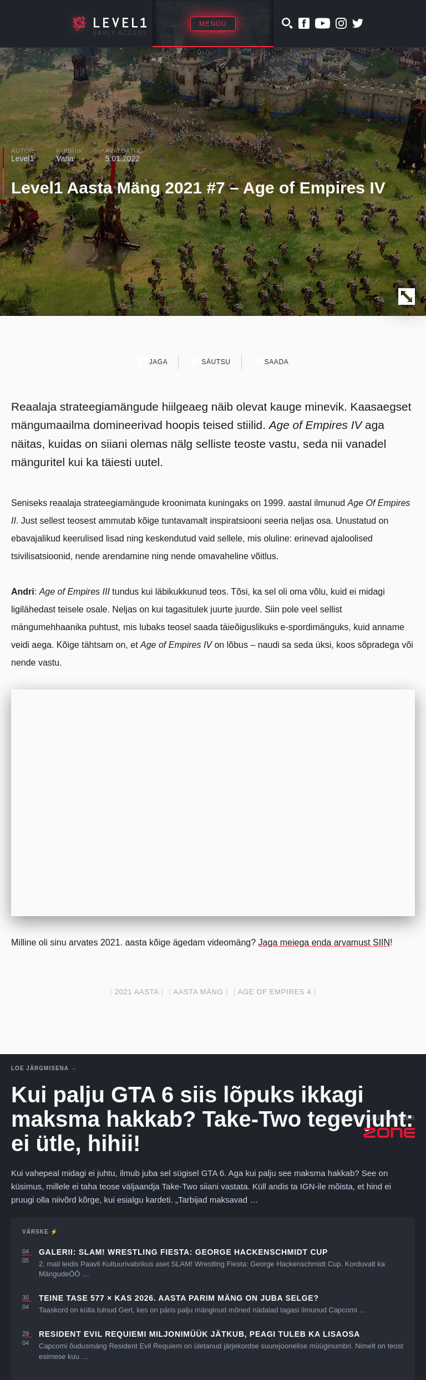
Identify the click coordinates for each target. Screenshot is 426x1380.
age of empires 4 (275, 992)
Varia (65, 158)
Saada (271, 361)
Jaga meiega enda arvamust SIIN (324, 942)
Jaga (153, 361)
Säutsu (210, 361)
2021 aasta (137, 992)
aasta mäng (198, 992)
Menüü (213, 24)
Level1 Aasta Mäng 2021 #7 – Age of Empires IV (198, 187)
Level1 (22, 158)
